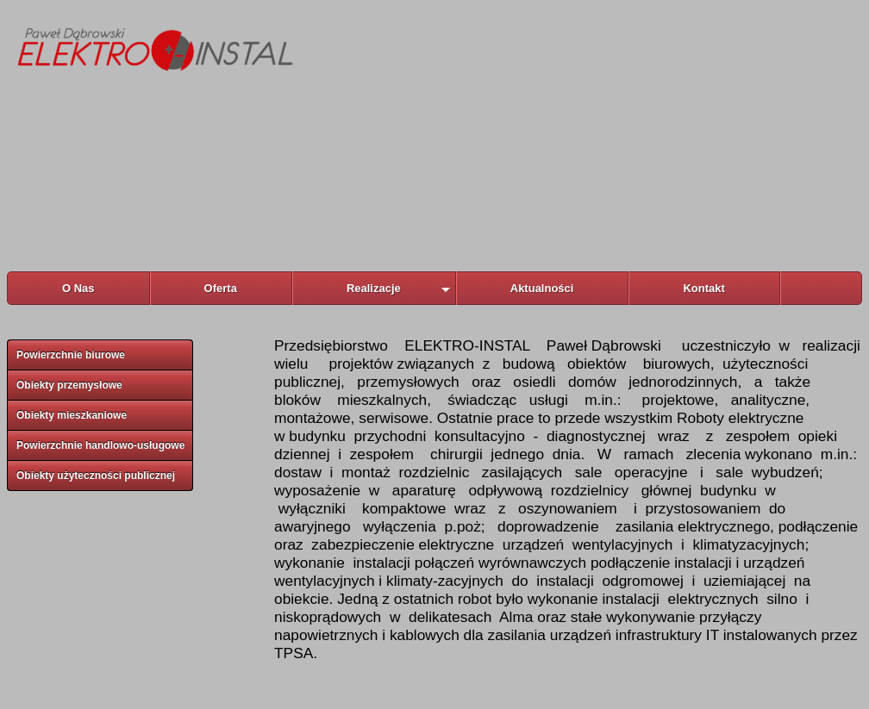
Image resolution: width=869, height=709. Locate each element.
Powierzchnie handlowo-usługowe (100, 445)
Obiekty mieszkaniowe (71, 415)
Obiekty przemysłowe (69, 385)
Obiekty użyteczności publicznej (95, 476)
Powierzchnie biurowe (70, 355)
